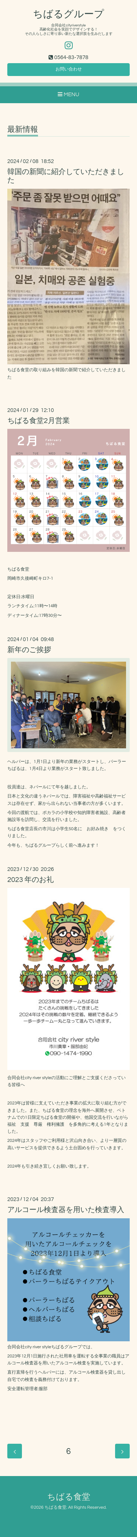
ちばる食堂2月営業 (38, 420)
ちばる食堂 (68, 1497)
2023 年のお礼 (30, 879)
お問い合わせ (69, 69)
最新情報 (22, 129)
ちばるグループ (68, 14)
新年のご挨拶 (29, 650)
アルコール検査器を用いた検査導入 (65, 1210)
